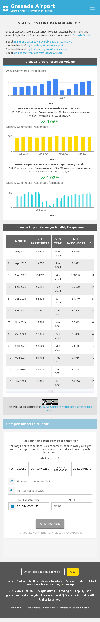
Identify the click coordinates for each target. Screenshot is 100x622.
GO (73, 572)
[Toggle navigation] (92, 8)
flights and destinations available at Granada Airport (43, 41)
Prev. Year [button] (58, 241)
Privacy (56, 584)
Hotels (82, 581)
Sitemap (69, 584)
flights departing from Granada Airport (47, 49)
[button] (49, 391)
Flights (21, 581)
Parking (69, 581)
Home (10, 581)
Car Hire (33, 581)
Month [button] (20, 241)
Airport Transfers (51, 581)
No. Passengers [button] (40, 241)
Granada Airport (33, 8)
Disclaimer (42, 584)
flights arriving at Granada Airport (44, 45)
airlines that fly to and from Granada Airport (38, 52)
